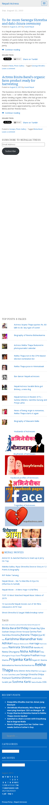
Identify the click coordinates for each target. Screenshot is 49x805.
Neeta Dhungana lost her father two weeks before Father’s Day (25, 725)
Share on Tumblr (30, 59)
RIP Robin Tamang (10, 575)
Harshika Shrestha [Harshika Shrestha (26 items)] (11, 635)
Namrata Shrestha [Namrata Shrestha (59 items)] (20, 647)
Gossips (12, 129)
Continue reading (11, 49)
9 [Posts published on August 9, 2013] (12, 782)
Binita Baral (38, 129)
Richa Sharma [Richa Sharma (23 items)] (32, 670)
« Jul (4, 793)
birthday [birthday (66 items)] (23, 628)
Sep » (10, 793)
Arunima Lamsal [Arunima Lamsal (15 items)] (15, 625)
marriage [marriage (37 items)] (34, 643)
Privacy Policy (7, 802)
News (11, 66)
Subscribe (10, 151)
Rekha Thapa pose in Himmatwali (29, 366)
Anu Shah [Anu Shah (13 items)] (5, 625)
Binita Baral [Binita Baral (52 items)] (9, 628)
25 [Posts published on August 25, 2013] (17, 788)
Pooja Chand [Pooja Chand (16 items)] (15, 655)
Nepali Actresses (20, 802)
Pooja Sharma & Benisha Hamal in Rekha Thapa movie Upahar (26, 714)
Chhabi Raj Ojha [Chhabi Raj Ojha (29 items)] (37, 628)
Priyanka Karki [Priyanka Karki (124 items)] (20, 659)
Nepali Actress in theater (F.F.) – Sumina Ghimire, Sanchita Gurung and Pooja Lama (30, 399)
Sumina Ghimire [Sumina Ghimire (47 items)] (21, 677)
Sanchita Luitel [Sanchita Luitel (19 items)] (14, 674)
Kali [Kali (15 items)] (3, 639)
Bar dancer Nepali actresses (26, 376)
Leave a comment (8, 68)
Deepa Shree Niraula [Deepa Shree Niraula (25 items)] (19, 631)
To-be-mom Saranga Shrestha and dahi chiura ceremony (24, 21)
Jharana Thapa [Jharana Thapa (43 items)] (29, 635)
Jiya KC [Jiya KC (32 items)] (41, 634)
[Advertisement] (24, 236)
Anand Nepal (29, 27)
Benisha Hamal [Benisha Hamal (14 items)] (26, 625)
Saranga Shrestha (38, 66)
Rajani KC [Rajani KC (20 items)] (36, 660)
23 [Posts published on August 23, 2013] (12, 788)
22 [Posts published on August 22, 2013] (10, 788)
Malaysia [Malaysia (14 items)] (16, 644)
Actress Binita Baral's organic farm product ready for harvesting (23, 80)
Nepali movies (14, 552)
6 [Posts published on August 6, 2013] (5, 782)
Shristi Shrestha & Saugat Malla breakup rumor (23, 612)
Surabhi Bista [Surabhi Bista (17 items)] (36, 678)
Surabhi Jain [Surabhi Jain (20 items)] (7, 682)
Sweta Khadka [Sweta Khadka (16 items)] (36, 682)
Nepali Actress (10, 3)
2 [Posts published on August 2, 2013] (12, 779)
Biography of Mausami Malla (26, 421)
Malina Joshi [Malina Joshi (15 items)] (24, 644)
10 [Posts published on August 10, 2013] (15, 782)
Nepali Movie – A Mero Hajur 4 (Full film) (20, 589)
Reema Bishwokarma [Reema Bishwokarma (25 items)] (24, 665)
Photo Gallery (19, 66)
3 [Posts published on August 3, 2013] (15, 779)
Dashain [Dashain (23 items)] (5, 631)
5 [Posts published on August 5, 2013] (3, 782)
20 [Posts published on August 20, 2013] (5, 788)
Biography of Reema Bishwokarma (29, 335)
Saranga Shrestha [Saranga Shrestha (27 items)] (28, 674)
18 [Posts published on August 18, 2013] (17, 785)
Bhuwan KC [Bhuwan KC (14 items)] (36, 625)
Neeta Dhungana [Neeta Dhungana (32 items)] (10, 651)
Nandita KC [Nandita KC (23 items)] (38, 647)
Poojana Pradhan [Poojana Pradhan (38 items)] (30, 655)
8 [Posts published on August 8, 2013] (10, 782)
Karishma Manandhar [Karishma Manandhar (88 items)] (20, 639)
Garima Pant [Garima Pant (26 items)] (35, 631)
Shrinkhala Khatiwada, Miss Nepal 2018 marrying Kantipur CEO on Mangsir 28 (26, 709)
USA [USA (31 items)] (44, 681)
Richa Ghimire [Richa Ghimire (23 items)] (19, 670)
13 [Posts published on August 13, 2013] (5, 785)
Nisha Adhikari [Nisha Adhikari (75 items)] (30, 651)
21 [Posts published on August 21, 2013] (8, 788)
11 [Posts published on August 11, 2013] (17, 782)
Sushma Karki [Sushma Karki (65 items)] (21, 682)
